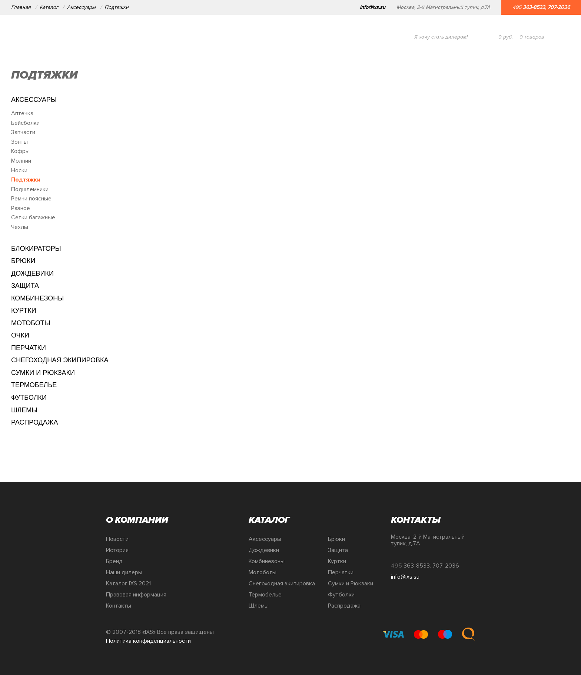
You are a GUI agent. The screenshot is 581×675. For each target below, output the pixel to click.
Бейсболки (25, 123)
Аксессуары (81, 7)
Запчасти (23, 132)
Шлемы (24, 410)
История (117, 550)
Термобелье (34, 385)
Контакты (118, 605)
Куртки (23, 310)
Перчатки (28, 348)
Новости (117, 539)
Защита (25, 285)
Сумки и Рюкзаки (43, 372)
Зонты (19, 142)
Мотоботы (30, 323)
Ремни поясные (31, 198)
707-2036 (559, 7)
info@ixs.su (372, 7)
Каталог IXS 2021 (128, 583)
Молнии (21, 160)
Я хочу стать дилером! (441, 37)
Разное (20, 208)
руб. (505, 37)
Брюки (23, 261)
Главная (21, 7)
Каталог (49, 7)
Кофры (20, 151)
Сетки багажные (33, 217)
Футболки (29, 397)
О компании (81, 37)
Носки (19, 170)
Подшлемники (30, 189)
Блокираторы (36, 248)
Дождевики (32, 273)
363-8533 (534, 7)
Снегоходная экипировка (60, 360)
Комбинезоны (37, 298)
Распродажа (34, 422)
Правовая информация (136, 594)
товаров (531, 37)
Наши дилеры (124, 572)
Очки (20, 335)
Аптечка (22, 113)
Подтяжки (116, 7)
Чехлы (19, 227)
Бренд (114, 561)
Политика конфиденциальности (148, 641)
